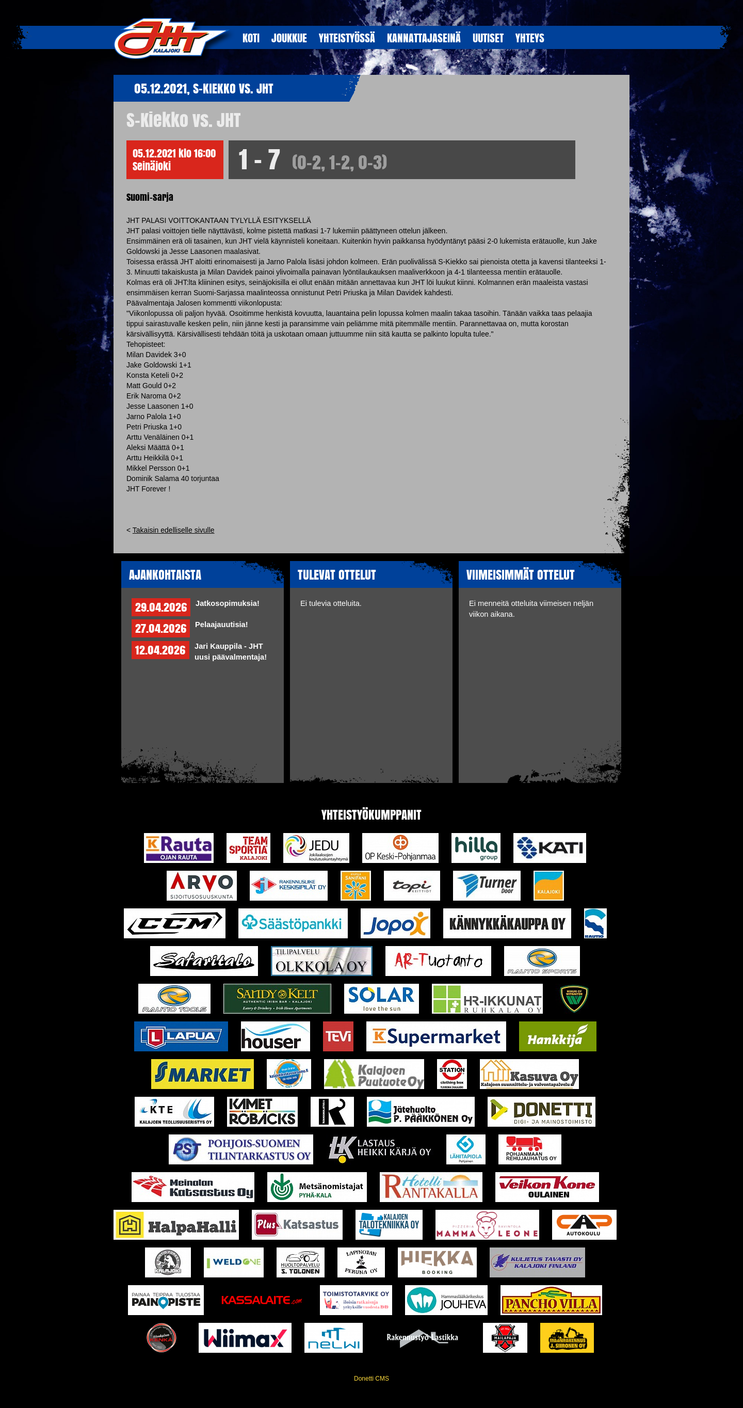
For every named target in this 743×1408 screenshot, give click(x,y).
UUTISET (488, 37)
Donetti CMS (371, 1378)
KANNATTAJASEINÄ (424, 37)
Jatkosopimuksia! (228, 603)
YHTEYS (529, 37)
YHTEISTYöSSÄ (347, 37)
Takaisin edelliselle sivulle (174, 530)
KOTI (251, 37)
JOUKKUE (289, 37)
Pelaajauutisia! (221, 624)
